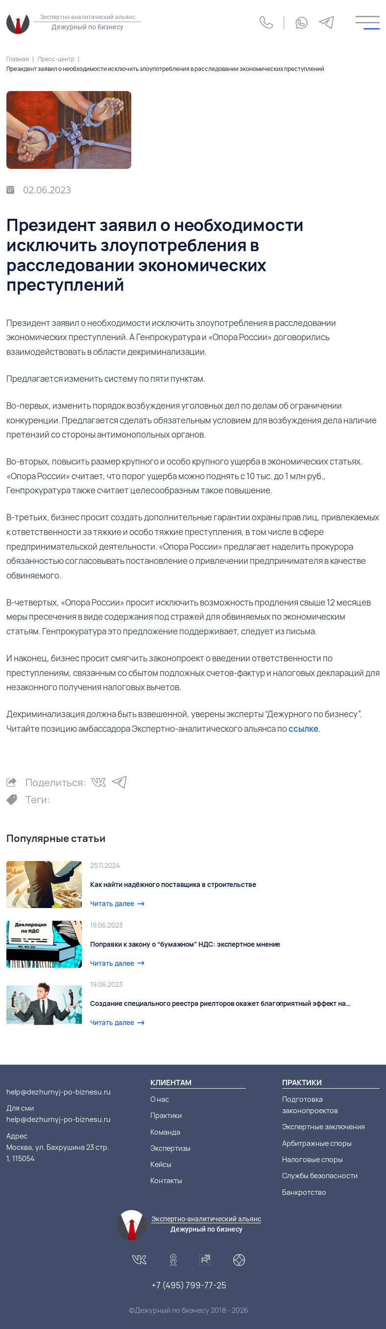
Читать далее (112, 903)
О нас (159, 1099)
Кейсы (160, 1164)
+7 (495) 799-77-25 (188, 1285)
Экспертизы (170, 1148)
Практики (166, 1115)
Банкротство (304, 1192)
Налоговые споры (312, 1159)
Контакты (166, 1180)
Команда (165, 1132)
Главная (17, 59)
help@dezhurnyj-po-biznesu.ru (58, 1091)
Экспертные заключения (323, 1126)
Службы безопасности (320, 1175)
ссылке (303, 728)
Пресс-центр (56, 59)
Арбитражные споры (317, 1143)
